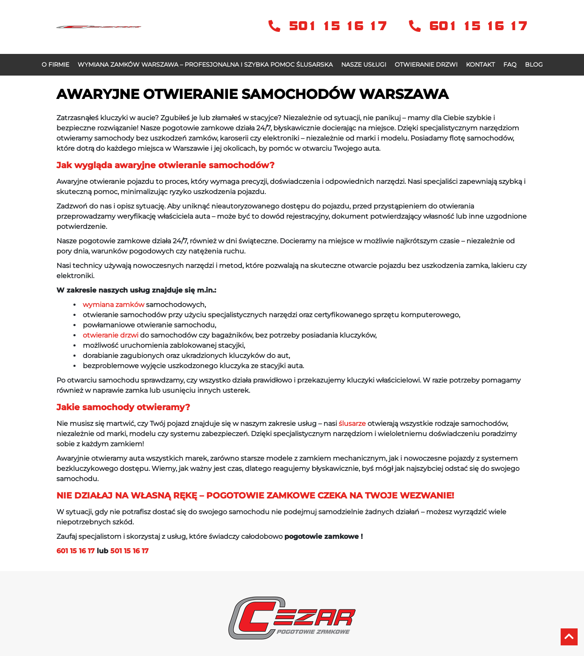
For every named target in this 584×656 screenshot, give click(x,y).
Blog (534, 64)
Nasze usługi (363, 64)
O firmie (55, 64)
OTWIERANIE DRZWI (426, 64)
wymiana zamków (113, 305)
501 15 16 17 (330, 26)
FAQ (510, 64)
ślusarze (352, 424)
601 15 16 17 (468, 26)
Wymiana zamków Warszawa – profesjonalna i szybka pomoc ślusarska (205, 64)
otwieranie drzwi (110, 335)
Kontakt (480, 64)
